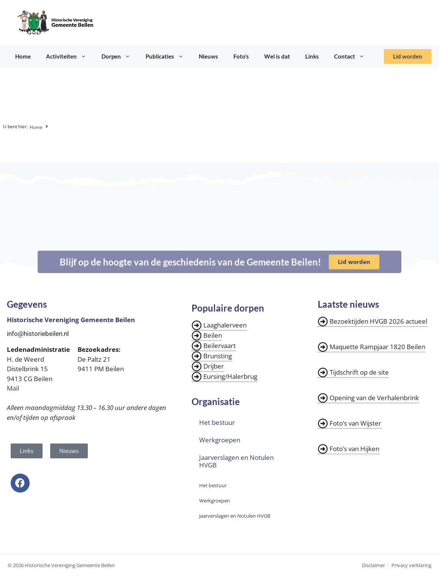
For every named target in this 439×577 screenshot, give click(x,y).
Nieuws (208, 56)
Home (23, 56)
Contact (353, 56)
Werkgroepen (219, 440)
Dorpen (119, 56)
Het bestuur (217, 422)
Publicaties (168, 56)
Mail (13, 388)
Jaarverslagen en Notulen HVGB (236, 461)
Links (312, 56)
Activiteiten (70, 56)
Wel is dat (277, 56)
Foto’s (241, 56)
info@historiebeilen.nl (38, 333)
